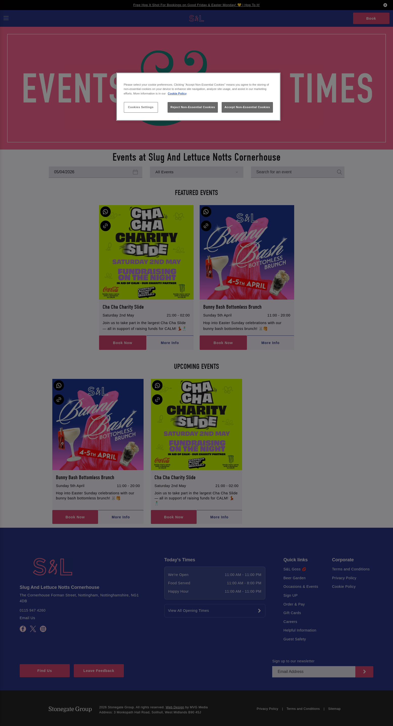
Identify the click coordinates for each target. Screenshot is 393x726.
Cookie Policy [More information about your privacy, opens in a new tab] (177, 93)
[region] (198, 96)
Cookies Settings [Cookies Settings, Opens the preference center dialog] (140, 107)
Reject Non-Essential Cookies (192, 107)
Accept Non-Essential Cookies (247, 107)
